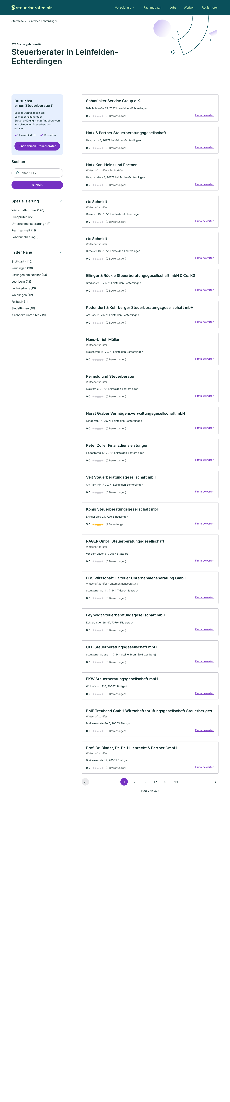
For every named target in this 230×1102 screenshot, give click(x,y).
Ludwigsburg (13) (24, 288)
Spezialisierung (25, 201)
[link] (150, 108)
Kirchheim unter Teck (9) (29, 315)
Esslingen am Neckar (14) (29, 275)
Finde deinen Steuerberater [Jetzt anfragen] (37, 146)
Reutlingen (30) (22, 268)
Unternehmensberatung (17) (31, 224)
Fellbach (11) (20, 302)
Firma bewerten (204, 115)
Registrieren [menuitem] (210, 7)
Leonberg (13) (21, 282)
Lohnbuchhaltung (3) (26, 237)
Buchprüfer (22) (23, 217)
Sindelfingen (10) (23, 308)
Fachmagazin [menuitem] (153, 7)
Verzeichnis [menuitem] (123, 7)
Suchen (37, 185)
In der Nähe (22, 252)
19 (176, 787)
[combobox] (37, 173)
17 (155, 787)
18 (165, 787)
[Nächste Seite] (214, 786)
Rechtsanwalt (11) (24, 230)
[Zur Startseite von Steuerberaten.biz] (32, 7)
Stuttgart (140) (22, 261)
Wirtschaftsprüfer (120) (28, 210)
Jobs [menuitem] (173, 7)
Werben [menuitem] (189, 7)
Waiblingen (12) (22, 295)
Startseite (18, 21)
